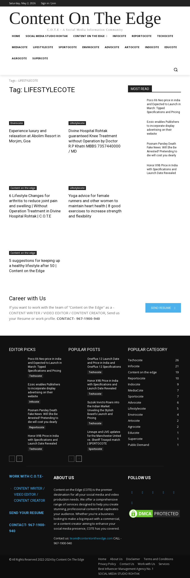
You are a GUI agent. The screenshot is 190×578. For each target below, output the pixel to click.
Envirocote (16, 123)
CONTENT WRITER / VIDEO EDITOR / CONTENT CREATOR (29, 494)
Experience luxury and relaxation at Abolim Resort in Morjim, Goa (34, 135)
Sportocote (95, 448)
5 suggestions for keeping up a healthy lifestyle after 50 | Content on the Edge (34, 265)
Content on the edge (22, 188)
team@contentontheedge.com (91, 538)
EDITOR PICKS (22, 349)
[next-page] (19, 458)
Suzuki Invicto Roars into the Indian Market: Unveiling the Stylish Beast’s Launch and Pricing (103, 410)
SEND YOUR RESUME (26, 513)
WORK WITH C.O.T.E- (26, 476)
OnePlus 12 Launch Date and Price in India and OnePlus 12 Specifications (104, 362)
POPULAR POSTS (84, 349)
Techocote (35, 375)
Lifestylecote (77, 123)
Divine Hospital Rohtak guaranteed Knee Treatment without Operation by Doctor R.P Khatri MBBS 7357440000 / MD (95, 141)
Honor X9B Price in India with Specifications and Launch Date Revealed (162, 169)
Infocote (34, 401)
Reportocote (36, 427)
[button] (175, 69)
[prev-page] (12, 458)
